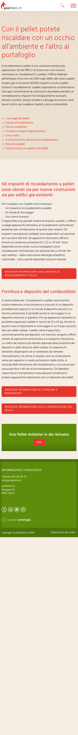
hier (39, 442)
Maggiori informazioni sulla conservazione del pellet (38, 409)
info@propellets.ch (12, 480)
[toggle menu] (73, 6)
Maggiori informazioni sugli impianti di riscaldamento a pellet (32, 273)
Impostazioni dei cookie (63, 532)
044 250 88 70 (18, 477)
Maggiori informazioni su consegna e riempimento (31, 391)
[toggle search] (62, 5)
